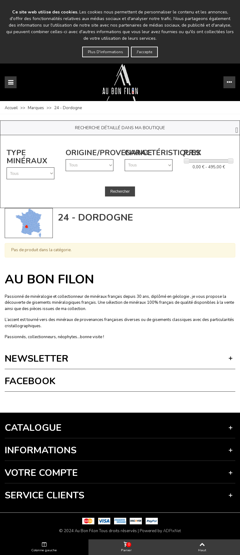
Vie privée (52, 400)
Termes (67, 400)
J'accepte (144, 51)
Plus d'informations (105, 51)
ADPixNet (172, 531)
